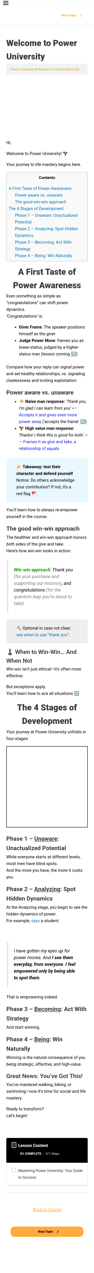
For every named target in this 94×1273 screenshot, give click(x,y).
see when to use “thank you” (42, 634)
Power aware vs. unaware (39, 195)
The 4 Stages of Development (36, 208)
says (36, 920)
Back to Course (47, 1209)
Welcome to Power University (58, 69)
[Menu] (6, 3)
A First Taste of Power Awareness (40, 188)
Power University (23, 69)
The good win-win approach (40, 201)
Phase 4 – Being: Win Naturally (43, 255)
